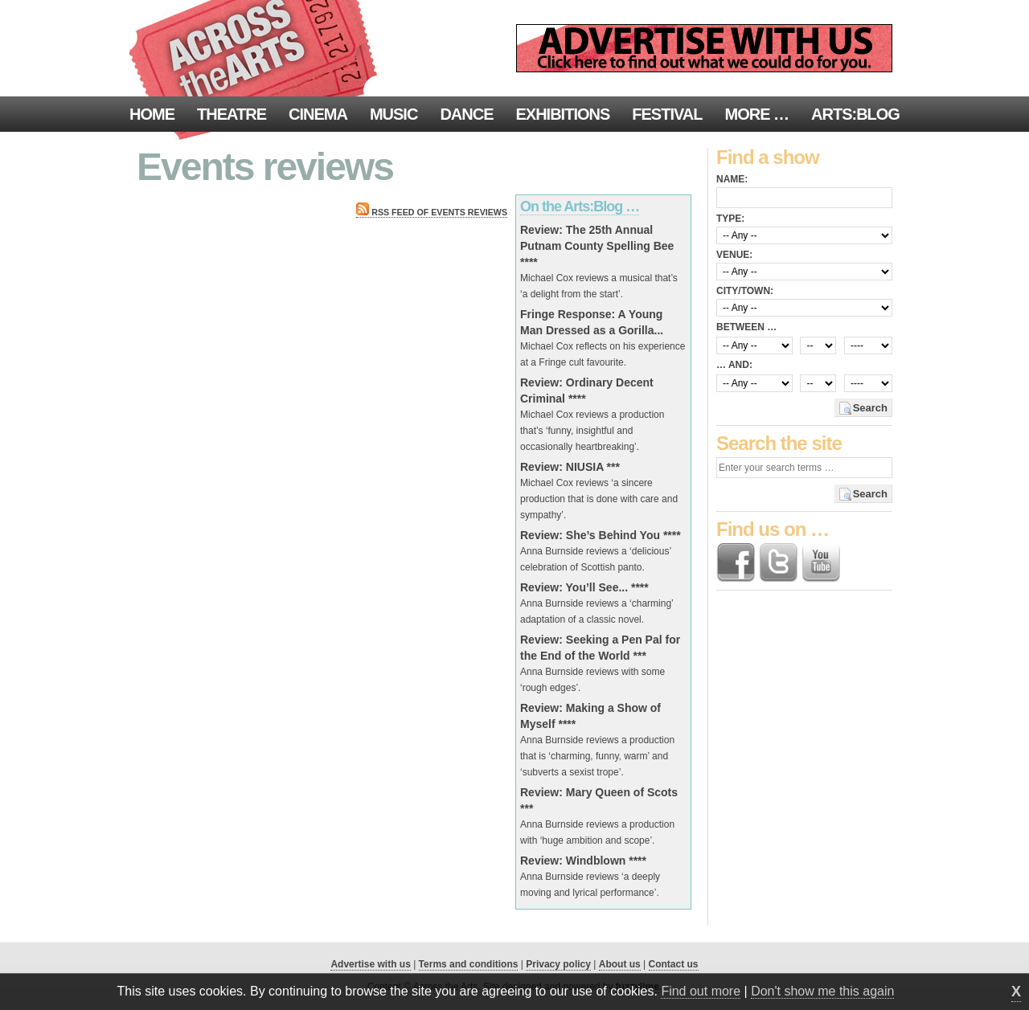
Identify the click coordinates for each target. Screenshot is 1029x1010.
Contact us (674, 964)
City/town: (744, 290)
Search (870, 408)
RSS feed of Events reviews (431, 212)
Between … (746, 327)
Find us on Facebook (735, 562)
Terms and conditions (469, 964)
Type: (730, 218)
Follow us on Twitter (778, 562)
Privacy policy (558, 964)
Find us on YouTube (820, 562)
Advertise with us (370, 964)
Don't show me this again (822, 991)
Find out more (700, 991)
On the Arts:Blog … (579, 206)
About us (620, 964)
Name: (732, 179)
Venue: (734, 254)
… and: (734, 364)
